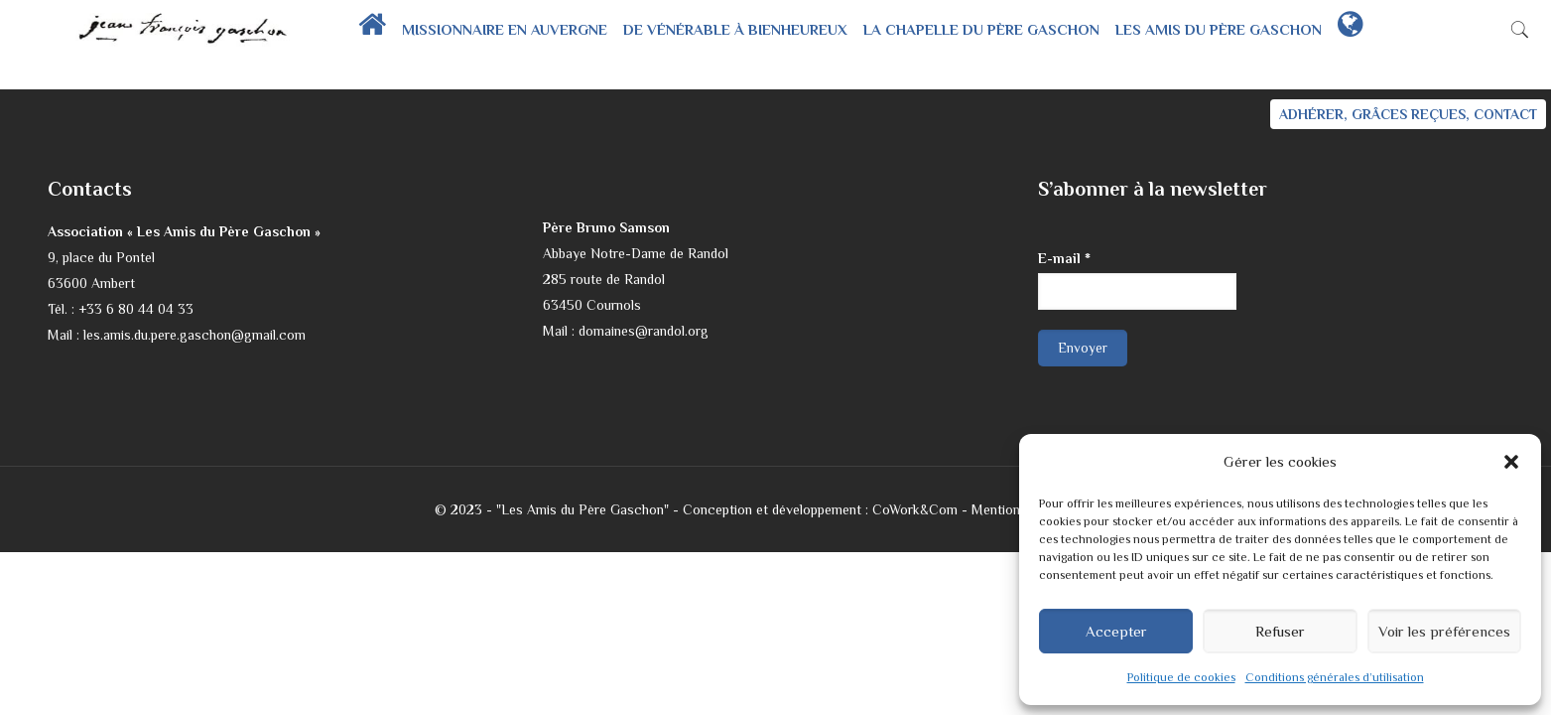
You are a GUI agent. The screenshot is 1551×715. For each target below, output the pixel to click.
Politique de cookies (1181, 677)
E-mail (1064, 258)
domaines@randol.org (644, 331)
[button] (1511, 462)
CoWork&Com (915, 509)
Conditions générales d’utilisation (1334, 677)
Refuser (1280, 631)
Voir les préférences (1444, 631)
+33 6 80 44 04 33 (136, 309)
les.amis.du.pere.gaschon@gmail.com (194, 335)
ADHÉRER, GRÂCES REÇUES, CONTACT (1408, 114)
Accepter (1116, 631)
